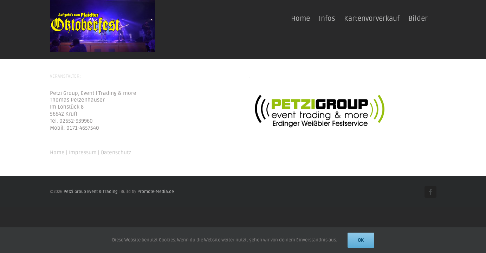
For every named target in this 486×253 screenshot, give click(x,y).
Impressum (83, 152)
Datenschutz (116, 152)
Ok (361, 240)
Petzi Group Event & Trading (90, 191)
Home (57, 152)
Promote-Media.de (155, 191)
